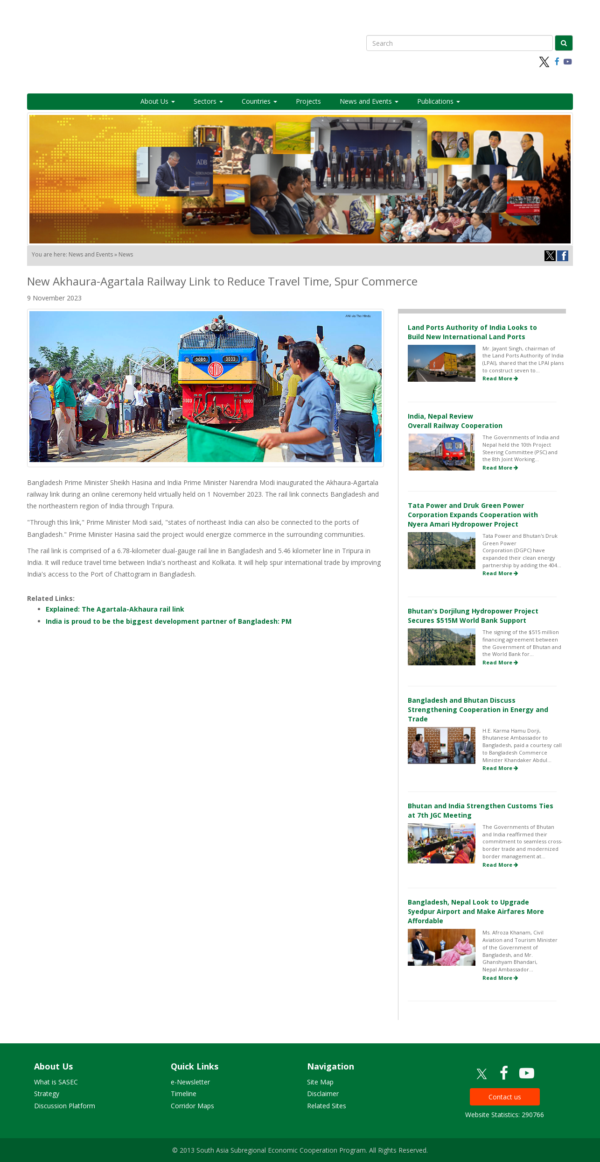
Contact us (504, 1096)
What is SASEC (56, 1081)
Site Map (320, 1081)
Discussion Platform (64, 1105)
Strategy (46, 1093)
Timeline (183, 1093)
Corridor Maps (192, 1105)
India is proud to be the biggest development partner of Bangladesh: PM (169, 621)
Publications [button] (438, 101)
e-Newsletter (190, 1081)
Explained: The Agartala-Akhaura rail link (115, 609)
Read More (500, 378)
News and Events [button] (369, 101)
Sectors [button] (208, 101)
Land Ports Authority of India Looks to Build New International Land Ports (472, 332)
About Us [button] (157, 101)
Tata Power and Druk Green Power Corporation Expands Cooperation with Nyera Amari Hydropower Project (473, 514)
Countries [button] (259, 101)
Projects (308, 101)
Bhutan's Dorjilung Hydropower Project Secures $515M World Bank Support (473, 615)
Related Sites (326, 1105)
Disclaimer (323, 1093)
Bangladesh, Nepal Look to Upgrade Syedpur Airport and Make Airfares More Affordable (476, 911)
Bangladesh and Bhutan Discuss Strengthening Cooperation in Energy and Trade (478, 709)
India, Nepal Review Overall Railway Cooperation (455, 421)
